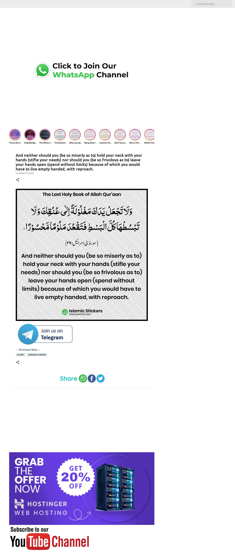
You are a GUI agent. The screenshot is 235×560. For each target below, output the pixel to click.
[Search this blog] (214, 4)
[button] (18, 180)
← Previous (23, 349)
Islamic (20, 355)
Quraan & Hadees (37, 355)
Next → (35, 349)
